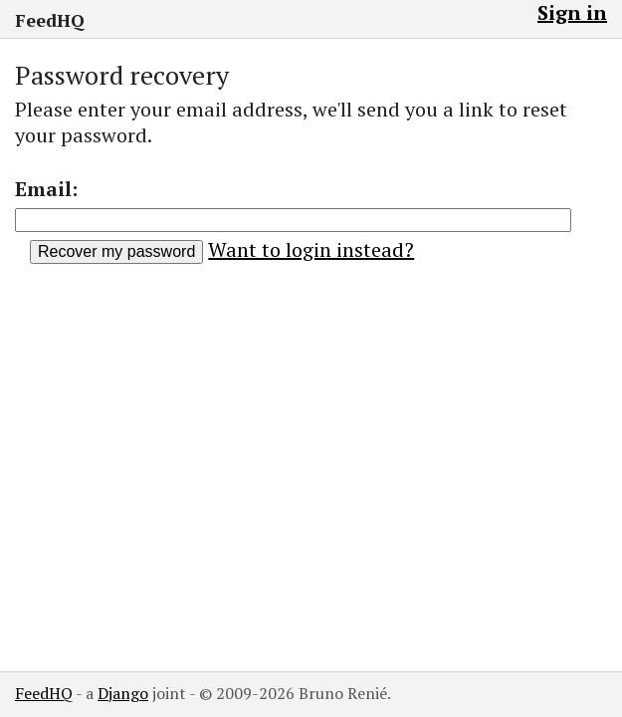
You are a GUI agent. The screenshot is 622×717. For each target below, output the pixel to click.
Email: (46, 188)
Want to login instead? (311, 249)
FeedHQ (50, 20)
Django (123, 693)
